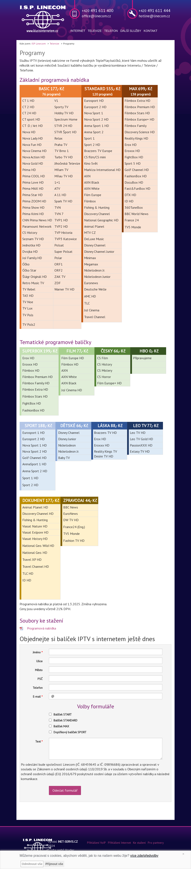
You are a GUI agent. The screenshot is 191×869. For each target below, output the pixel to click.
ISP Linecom (39, 43)
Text (38, 741)
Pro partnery (156, 843)
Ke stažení (139, 843)
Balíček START (63, 714)
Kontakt (150, 30)
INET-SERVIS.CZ (68, 841)
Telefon (111, 30)
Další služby (130, 30)
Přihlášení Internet (119, 843)
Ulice (39, 661)
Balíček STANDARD (65, 720)
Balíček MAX (61, 726)
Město (39, 670)
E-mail (37, 696)
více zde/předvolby (144, 855)
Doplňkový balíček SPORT (70, 732)
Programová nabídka (41, 628)
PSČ (40, 679)
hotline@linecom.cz (154, 16)
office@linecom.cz (96, 16)
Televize (95, 30)
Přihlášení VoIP (96, 843)
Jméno (37, 652)
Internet (77, 30)
